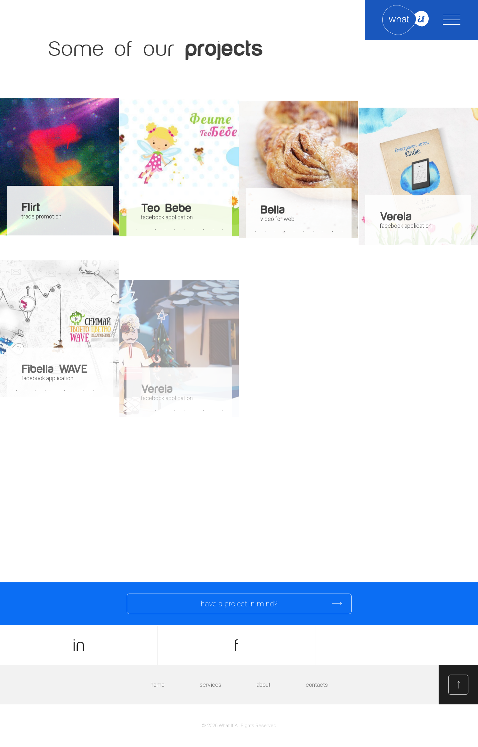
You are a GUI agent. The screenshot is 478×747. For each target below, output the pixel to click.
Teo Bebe (166, 208)
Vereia (395, 219)
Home (157, 684)
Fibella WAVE (54, 374)
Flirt (30, 207)
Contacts (317, 684)
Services (210, 684)
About (263, 684)
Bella (272, 211)
